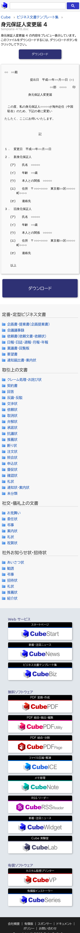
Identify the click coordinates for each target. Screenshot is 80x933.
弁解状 (12, 421)
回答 (10, 391)
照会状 (12, 457)
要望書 (12, 354)
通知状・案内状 (18, 487)
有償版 (28, 923)
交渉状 (12, 403)
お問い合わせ (48, 928)
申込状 (12, 463)
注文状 (12, 451)
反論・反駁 (14, 397)
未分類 (12, 493)
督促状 (12, 469)
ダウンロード (40, 54)
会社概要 (14, 923)
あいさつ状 (15, 562)
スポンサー (45, 923)
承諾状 (12, 427)
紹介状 (12, 598)
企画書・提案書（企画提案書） (28, 324)
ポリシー (29, 928)
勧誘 (10, 568)
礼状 (10, 481)
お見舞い (14, 513)
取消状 (12, 415)
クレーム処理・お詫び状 (24, 379)
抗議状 (12, 433)
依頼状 (12, 409)
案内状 (12, 531)
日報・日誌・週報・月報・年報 (27, 342)
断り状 (12, 445)
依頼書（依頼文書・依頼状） (26, 336)
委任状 (12, 519)
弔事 (10, 525)
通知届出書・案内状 (21, 360)
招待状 (12, 580)
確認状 (12, 475)
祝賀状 (12, 543)
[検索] (37, 6)
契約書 (12, 385)
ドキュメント (64, 923)
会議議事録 (15, 330)
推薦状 (12, 439)
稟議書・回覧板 (18, 348)
